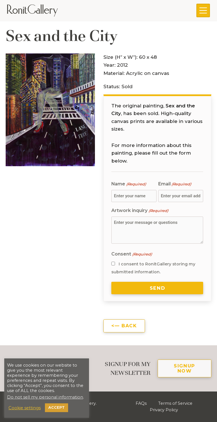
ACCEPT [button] (56, 407)
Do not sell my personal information (45, 397)
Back (129, 325)
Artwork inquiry (139, 211)
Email (174, 184)
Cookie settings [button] (24, 407)
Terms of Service (175, 403)
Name (128, 184)
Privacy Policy (164, 409)
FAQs (141, 403)
